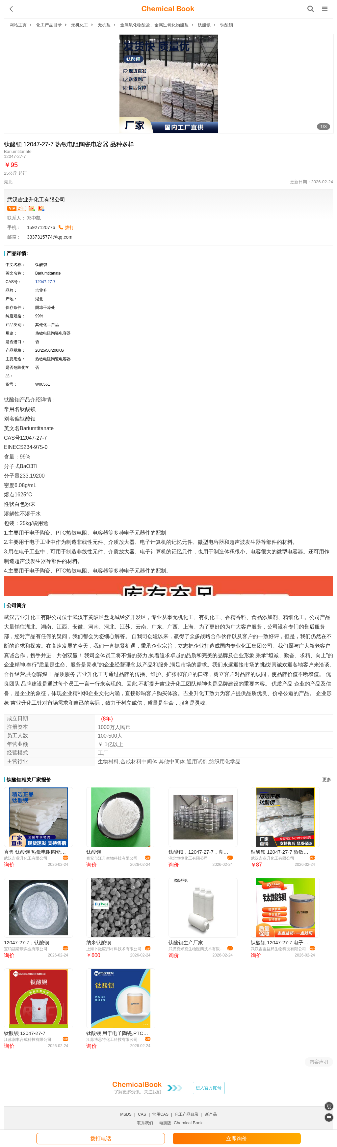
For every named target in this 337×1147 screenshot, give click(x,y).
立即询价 (236, 1138)
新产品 (211, 1114)
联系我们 (145, 1123)
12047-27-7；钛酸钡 (26, 942)
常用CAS (160, 1114)
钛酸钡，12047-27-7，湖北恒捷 (199, 852)
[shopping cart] (329, 1106)
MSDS (126, 1114)
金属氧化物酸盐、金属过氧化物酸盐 (154, 24)
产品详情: (17, 253)
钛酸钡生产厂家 (185, 942)
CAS (142, 1114)
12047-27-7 (45, 281)
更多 (326, 779)
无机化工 (79, 24)
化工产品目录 (49, 24)
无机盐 (104, 24)
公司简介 (16, 605)
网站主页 (18, 24)
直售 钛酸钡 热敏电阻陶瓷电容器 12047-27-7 (35, 852)
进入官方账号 (208, 1087)
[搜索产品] (310, 9)
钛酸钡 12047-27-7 (24, 1033)
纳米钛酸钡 (98, 942)
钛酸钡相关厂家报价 (29, 779)
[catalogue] (329, 1117)
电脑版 (165, 1123)
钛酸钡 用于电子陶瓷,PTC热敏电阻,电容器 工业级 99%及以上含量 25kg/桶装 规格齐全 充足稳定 (117, 1033)
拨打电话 (100, 1138)
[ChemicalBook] (168, 9)
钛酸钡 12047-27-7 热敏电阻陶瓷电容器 (282, 852)
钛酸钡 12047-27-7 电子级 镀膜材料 (282, 942)
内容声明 (319, 1061)
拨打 (69, 227)
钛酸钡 (204, 24)
